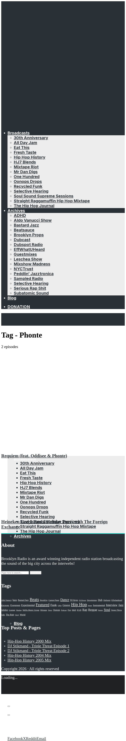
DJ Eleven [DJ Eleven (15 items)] (82, 600)
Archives (16, 210)
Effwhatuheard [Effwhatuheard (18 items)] (116, 600)
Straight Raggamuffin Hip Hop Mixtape (52, 200)
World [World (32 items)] (22, 614)
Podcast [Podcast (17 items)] (64, 610)
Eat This (22, 147)
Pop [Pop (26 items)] (69, 610)
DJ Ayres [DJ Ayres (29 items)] (74, 600)
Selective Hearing (31, 191)
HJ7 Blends (25, 162)
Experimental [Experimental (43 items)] (28, 605)
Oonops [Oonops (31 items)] (56, 610)
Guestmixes (25, 254)
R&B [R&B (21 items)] (74, 610)
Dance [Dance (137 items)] (64, 600)
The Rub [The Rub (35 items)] (10, 614)
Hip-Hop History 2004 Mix (29, 655)
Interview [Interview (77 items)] (111, 605)
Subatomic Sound (31, 293)
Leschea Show (28, 259)
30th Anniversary (31, 137)
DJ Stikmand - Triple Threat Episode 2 (38, 650)
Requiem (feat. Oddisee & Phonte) (34, 455)
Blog (11, 297)
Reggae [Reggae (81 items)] (92, 609)
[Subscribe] (8, 706)
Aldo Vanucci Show (33, 220)
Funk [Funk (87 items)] (53, 605)
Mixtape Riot (26, 166)
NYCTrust (23, 268)
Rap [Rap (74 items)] (84, 609)
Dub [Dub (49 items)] (100, 600)
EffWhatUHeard (29, 249)
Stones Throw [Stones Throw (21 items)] (116, 610)
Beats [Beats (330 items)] (34, 599)
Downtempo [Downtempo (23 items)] (92, 600)
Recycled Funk (28, 186)
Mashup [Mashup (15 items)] (19, 610)
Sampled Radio (28, 278)
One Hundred (27, 176)
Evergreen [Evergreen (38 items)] (15, 605)
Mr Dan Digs (26, 171)
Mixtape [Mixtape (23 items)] (43, 610)
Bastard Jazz (26, 225)
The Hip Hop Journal (34, 205)
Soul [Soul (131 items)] (107, 610)
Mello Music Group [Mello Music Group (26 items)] (31, 610)
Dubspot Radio (28, 244)
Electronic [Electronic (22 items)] (5, 605)
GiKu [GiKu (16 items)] (60, 605)
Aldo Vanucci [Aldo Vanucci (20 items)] (6, 600)
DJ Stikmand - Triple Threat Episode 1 (38, 646)
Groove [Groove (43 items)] (66, 605)
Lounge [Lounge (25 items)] (12, 610)
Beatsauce (24, 229)
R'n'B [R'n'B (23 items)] (79, 610)
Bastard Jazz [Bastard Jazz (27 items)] (23, 600)
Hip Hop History (29, 157)
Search (35, 572)
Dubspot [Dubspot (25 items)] (106, 600)
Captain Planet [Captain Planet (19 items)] (53, 600)
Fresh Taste (25, 152)
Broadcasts (18, 132)
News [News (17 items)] (50, 610)
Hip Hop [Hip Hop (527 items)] (79, 604)
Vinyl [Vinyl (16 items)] (17, 615)
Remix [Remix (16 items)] (100, 610)
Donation (18, 306)
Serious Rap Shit (30, 288)
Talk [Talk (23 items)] (3, 615)
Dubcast (22, 239)
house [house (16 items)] (90, 605)
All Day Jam (25, 142)
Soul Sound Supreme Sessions (43, 196)
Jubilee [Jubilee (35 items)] (4, 610)
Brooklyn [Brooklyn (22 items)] (43, 600)
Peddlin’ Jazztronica (34, 273)
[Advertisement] (63, 373)
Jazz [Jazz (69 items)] (121, 605)
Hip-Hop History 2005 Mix (29, 660)
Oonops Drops (28, 181)
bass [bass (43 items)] (15, 600)
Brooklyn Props (29, 234)
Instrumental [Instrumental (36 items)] (99, 605)
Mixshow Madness (32, 263)
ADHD (20, 215)
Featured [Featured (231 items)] (42, 605)
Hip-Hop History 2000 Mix (29, 641)
